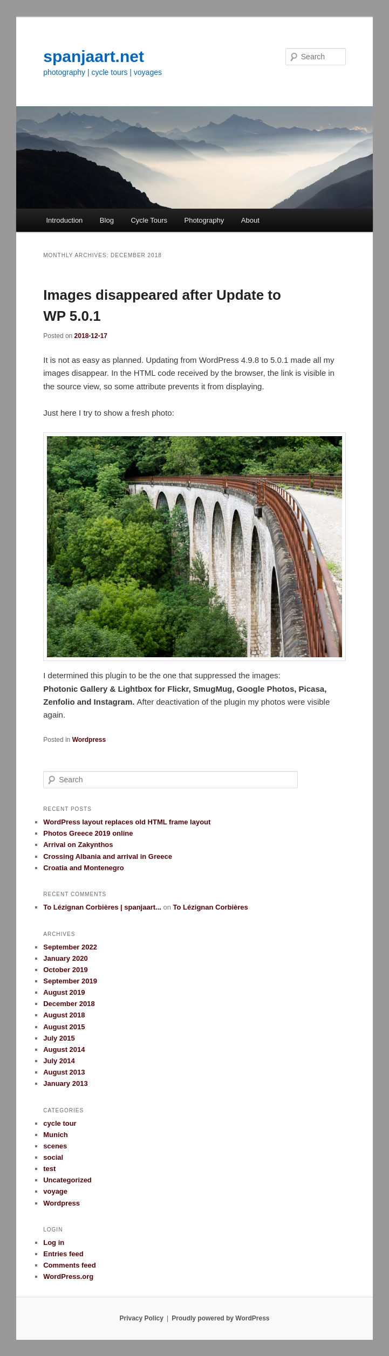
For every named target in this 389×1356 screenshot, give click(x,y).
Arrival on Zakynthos (78, 845)
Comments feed (69, 1265)
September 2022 (70, 947)
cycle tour (59, 1123)
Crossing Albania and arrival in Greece (107, 856)
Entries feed (63, 1254)
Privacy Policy (141, 1318)
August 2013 (64, 1072)
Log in (53, 1242)
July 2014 (59, 1061)
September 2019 (70, 981)
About (250, 220)
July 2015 (59, 1038)
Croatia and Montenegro (83, 868)
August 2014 (64, 1049)
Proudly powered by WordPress (220, 1318)
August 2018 (64, 1015)
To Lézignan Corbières (210, 907)
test (49, 1169)
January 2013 (65, 1083)
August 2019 (64, 992)
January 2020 (65, 958)
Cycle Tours (149, 220)
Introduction (64, 220)
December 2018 (68, 1004)
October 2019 (65, 970)
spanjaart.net (93, 56)
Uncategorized (67, 1180)
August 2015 (64, 1027)
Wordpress (89, 740)
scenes (55, 1146)
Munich (55, 1135)
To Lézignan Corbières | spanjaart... (102, 907)
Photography (204, 220)
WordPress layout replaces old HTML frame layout (126, 822)
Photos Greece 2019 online (88, 833)
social (53, 1157)
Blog (107, 220)
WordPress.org (68, 1276)
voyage (55, 1191)
